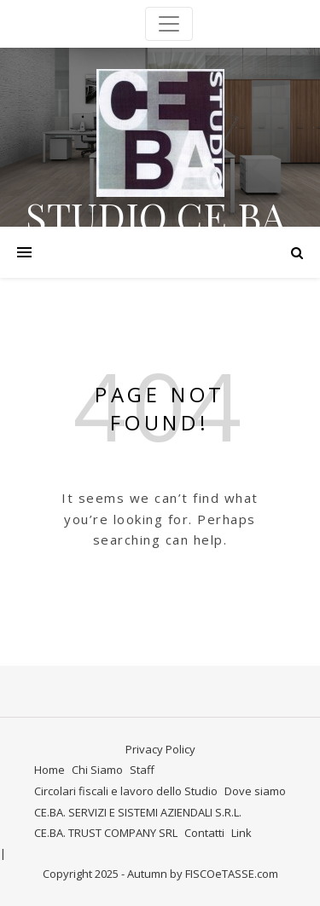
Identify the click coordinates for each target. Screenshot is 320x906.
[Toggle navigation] (169, 24)
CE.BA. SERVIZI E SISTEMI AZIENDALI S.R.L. (137, 812)
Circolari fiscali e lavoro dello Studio (126, 791)
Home (49, 769)
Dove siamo (255, 791)
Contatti (204, 832)
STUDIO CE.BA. (160, 216)
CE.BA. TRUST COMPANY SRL (105, 832)
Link (241, 832)
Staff (142, 769)
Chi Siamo (97, 769)
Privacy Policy (160, 749)
